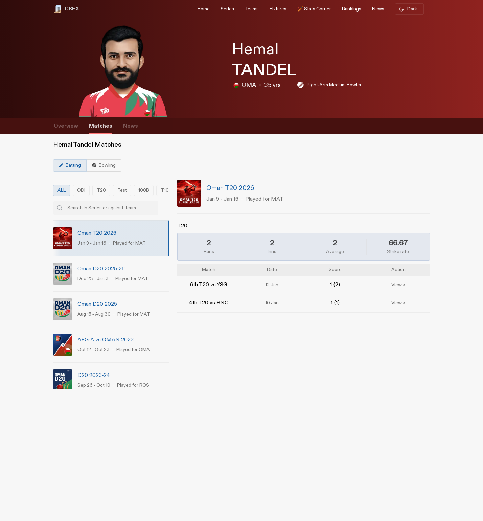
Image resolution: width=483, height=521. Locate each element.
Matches (100, 126)
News (130, 126)
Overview (66, 126)
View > (398, 284)
